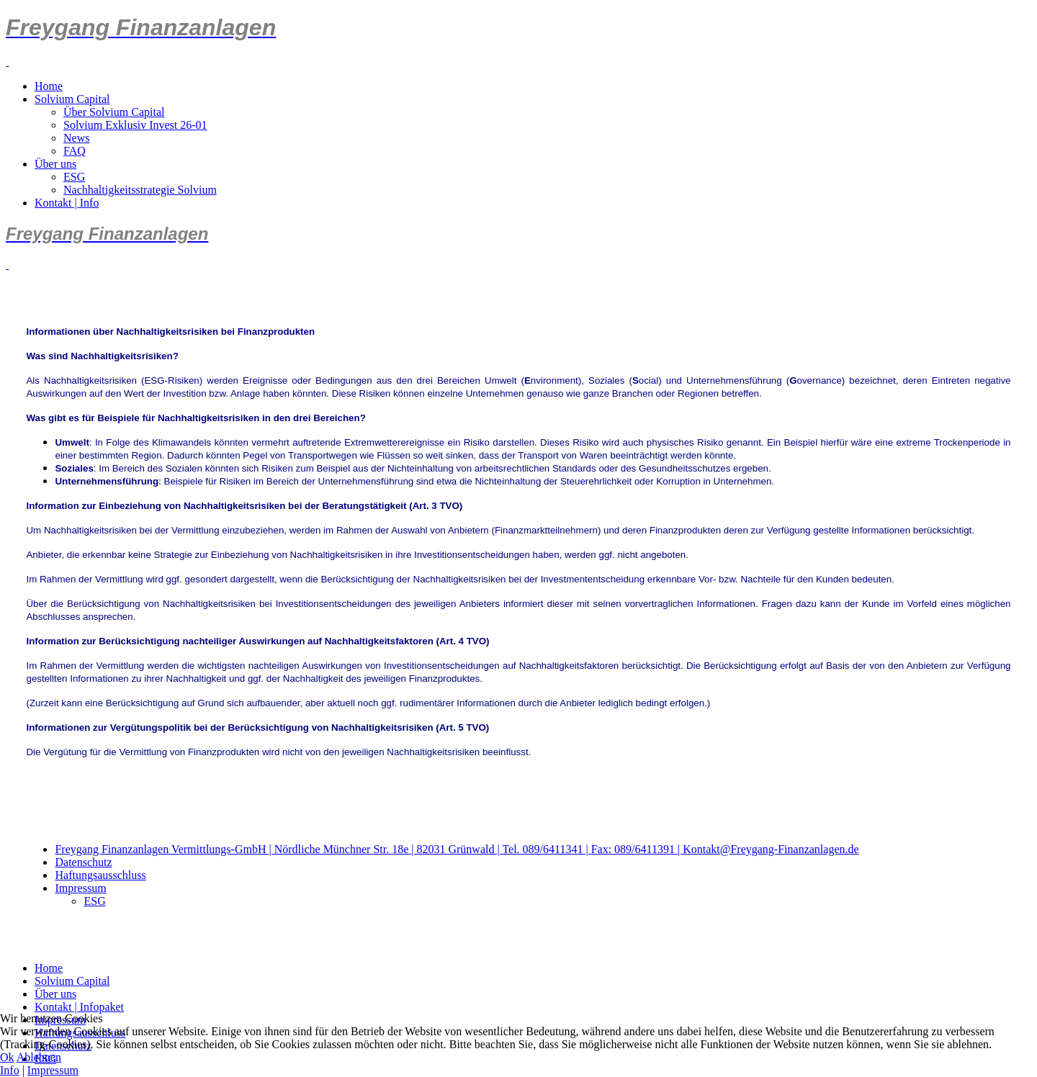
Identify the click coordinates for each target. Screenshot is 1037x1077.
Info (9, 1070)
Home (49, 86)
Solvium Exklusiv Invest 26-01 (135, 125)
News (76, 138)
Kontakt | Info (67, 203)
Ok (7, 1057)
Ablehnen (39, 1057)
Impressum (80, 888)
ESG (74, 177)
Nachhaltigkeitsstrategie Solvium (140, 190)
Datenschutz (83, 862)
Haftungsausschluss (100, 875)
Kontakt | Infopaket (79, 1007)
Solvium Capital (72, 99)
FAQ (74, 151)
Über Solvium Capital (113, 112)
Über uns (55, 164)
